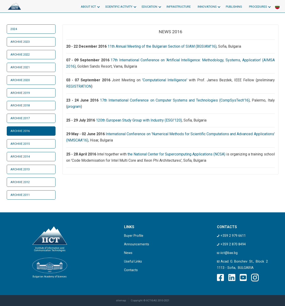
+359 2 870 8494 (231, 244)
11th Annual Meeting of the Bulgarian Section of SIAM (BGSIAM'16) (162, 46)
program (74, 106)
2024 (13, 29)
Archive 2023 (20, 41)
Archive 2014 (20, 156)
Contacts (131, 270)
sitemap (121, 300)
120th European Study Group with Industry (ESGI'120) (139, 120)
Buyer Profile (133, 236)
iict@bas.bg (227, 253)
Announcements (136, 244)
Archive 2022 (20, 54)
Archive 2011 (20, 195)
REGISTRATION (78, 86)
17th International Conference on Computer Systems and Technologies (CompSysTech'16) (175, 100)
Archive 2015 (20, 143)
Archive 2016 (20, 131)
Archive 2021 (20, 67)
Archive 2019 (20, 93)
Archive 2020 (20, 80)
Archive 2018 (20, 105)
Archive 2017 (20, 118)
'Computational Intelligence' (164, 80)
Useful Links (133, 261)
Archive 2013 (20, 169)
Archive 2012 (20, 182)
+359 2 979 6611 (231, 236)
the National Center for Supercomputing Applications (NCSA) (176, 154)
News (128, 253)
